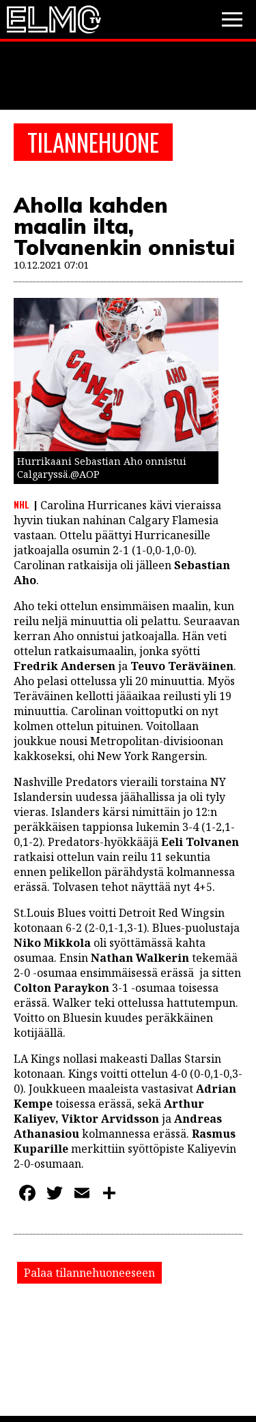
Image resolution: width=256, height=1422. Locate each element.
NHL (21, 504)
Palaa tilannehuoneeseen (89, 1272)
